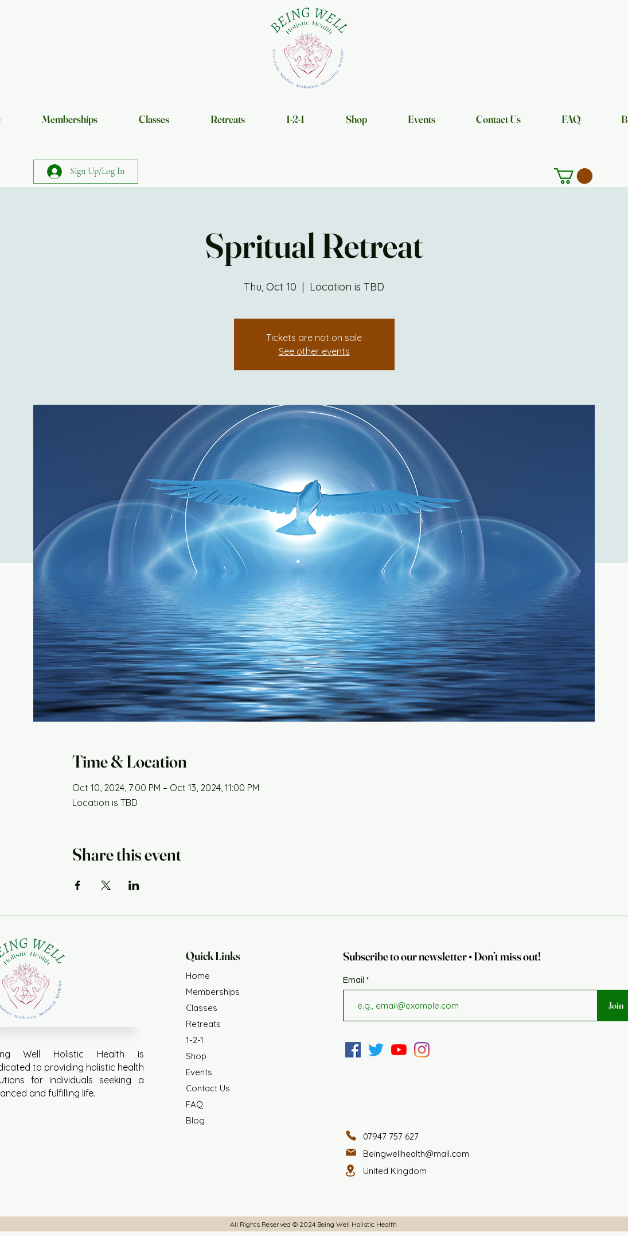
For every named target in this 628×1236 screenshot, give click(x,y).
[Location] (350, 1170)
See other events (314, 351)
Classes (201, 1007)
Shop (196, 1056)
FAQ (194, 1104)
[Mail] (351, 1152)
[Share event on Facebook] (77, 885)
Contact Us (208, 1088)
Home (198, 975)
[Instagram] (422, 1049)
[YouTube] (399, 1049)
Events (199, 1072)
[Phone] (351, 1135)
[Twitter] (376, 1049)
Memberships (213, 991)
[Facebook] (353, 1049)
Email (354, 980)
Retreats (203, 1023)
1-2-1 (195, 1039)
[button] (573, 176)
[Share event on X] (105, 885)
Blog (195, 1120)
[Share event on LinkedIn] (133, 885)
